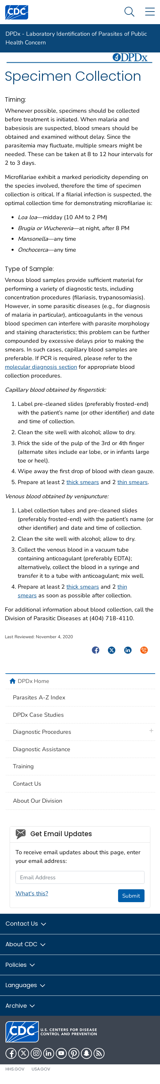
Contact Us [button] (26, 924)
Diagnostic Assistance (41, 749)
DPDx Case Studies (38, 715)
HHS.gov (15, 1069)
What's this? (31, 893)
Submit (131, 896)
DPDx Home (33, 681)
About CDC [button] (25, 944)
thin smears (132, 482)
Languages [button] (25, 985)
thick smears (82, 482)
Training (23, 766)
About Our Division (37, 801)
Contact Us (27, 784)
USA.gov (41, 1069)
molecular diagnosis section (41, 367)
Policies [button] (20, 965)
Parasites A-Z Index (39, 697)
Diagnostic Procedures (42, 732)
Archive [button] (20, 1006)
